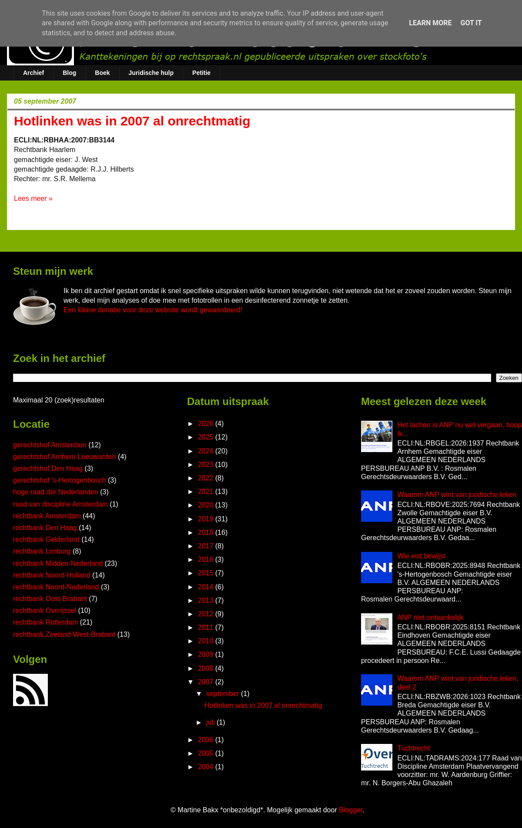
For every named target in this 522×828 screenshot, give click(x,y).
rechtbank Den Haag (45, 527)
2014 (206, 587)
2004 (206, 767)
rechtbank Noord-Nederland (56, 587)
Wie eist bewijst (421, 556)
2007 (206, 682)
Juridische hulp (151, 72)
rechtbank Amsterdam (47, 516)
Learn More (430, 23)
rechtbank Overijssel (44, 610)
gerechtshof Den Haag (48, 468)
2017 (206, 546)
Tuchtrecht (413, 748)
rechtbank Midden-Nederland (58, 563)
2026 (206, 423)
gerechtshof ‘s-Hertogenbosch (59, 480)
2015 (206, 573)
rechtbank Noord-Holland (51, 575)
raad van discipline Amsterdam (60, 504)
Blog (69, 72)
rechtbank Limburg (42, 551)
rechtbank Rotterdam (45, 622)
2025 (206, 437)
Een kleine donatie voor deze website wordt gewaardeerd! (153, 310)
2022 (206, 478)
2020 (206, 505)
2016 (206, 559)
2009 (206, 654)
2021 (206, 491)
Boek (102, 72)
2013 (206, 600)
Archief (33, 72)
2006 (206, 740)
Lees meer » (33, 198)
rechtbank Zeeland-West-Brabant (64, 634)
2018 (206, 532)
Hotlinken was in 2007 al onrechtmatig (132, 121)
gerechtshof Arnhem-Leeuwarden (64, 456)
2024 (206, 451)
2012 (206, 614)
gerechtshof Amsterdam (50, 445)
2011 (206, 627)
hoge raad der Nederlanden (55, 492)
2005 (206, 753)
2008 (206, 668)
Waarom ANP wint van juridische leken (456, 494)
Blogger (350, 810)
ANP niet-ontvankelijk (430, 617)
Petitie (201, 72)
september (223, 693)
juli (211, 722)
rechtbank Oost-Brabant (50, 598)
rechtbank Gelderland (46, 539)
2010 (206, 641)
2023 (206, 464)
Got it (471, 23)
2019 (206, 519)
